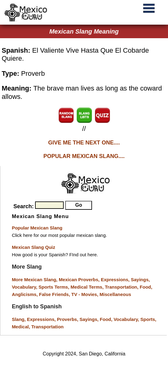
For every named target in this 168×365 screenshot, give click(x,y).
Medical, (21, 326)
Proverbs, (68, 319)
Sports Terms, (54, 287)
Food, (146, 287)
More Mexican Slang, (35, 279)
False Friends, (55, 294)
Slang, (19, 319)
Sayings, (140, 279)
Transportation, (122, 287)
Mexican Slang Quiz (33, 247)
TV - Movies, (85, 294)
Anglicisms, (25, 294)
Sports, (148, 319)
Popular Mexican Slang (37, 227)
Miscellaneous (115, 294)
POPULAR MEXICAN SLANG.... (84, 156)
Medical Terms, (87, 287)
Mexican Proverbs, (79, 279)
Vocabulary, (25, 287)
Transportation (47, 326)
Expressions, (115, 279)
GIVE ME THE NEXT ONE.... (84, 143)
